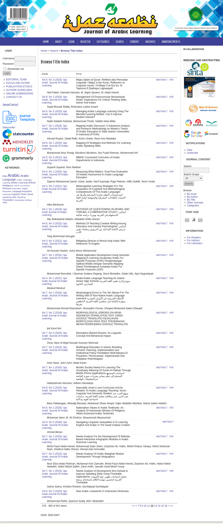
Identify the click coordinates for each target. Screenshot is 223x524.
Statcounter (8, 127)
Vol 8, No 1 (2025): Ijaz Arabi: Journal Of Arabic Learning (55, 145)
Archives (150, 41)
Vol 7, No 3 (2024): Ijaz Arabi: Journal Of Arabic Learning (55, 336)
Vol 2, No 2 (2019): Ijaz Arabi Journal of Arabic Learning (54, 315)
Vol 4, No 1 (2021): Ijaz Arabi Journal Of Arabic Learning (54, 281)
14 (159, 505)
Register (85, 41)
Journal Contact (10, 104)
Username (8, 58)
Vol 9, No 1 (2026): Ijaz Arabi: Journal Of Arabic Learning (55, 174)
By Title (191, 199)
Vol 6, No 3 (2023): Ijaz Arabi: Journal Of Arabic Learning (55, 82)
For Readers (194, 237)
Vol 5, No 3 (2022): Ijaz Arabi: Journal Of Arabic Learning (55, 160)
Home (46, 41)
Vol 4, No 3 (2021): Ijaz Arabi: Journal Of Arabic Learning (55, 243)
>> (171, 505)
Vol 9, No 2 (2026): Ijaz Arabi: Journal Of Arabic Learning (55, 425)
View (189, 150)
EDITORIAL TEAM (16, 79)
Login (71, 41)
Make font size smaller (187, 219)
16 (166, 505)
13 (155, 505)
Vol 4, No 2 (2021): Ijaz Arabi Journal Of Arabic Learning (54, 189)
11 (148, 505)
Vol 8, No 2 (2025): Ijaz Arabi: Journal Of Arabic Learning (55, 99)
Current (134, 41)
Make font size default (194, 219)
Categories (193, 205)
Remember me (15, 69)
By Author (192, 196)
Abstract (161, 80)
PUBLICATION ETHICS (19, 86)
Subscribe (192, 152)
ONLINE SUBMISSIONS (19, 93)
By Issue (191, 193)
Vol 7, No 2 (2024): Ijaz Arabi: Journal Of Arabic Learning (55, 350)
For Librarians (194, 243)
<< (133, 505)
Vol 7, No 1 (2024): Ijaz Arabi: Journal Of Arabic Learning (55, 128)
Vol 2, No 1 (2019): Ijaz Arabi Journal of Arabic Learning (54, 212)
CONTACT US (14, 97)
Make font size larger (200, 219)
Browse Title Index (72, 50)
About (58, 41)
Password (8, 63)
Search (120, 41)
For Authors (193, 240)
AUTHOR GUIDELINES (19, 90)
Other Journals (195, 202)
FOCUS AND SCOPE (18, 83)
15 (162, 505)
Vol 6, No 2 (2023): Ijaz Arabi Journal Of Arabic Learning (54, 494)
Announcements (171, 41)
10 (145, 505)
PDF (172, 80)
